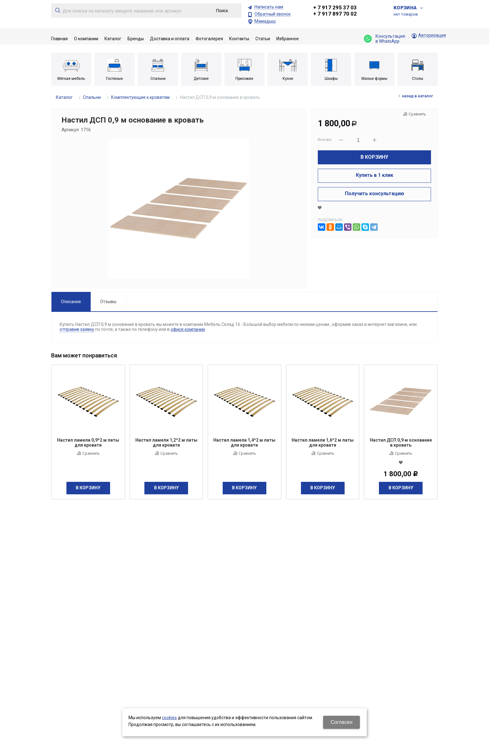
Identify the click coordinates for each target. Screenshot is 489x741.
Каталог (64, 97)
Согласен (341, 722)
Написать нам (268, 7)
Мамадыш (265, 21)
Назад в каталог (417, 96)
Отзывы (108, 301)
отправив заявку (77, 329)
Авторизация (432, 35)
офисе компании (188, 329)
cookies (169, 717)
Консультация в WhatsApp (384, 39)
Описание (71, 301)
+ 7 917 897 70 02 (335, 14)
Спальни (92, 97)
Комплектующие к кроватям (140, 97)
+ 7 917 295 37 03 (335, 7)
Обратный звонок (272, 14)
